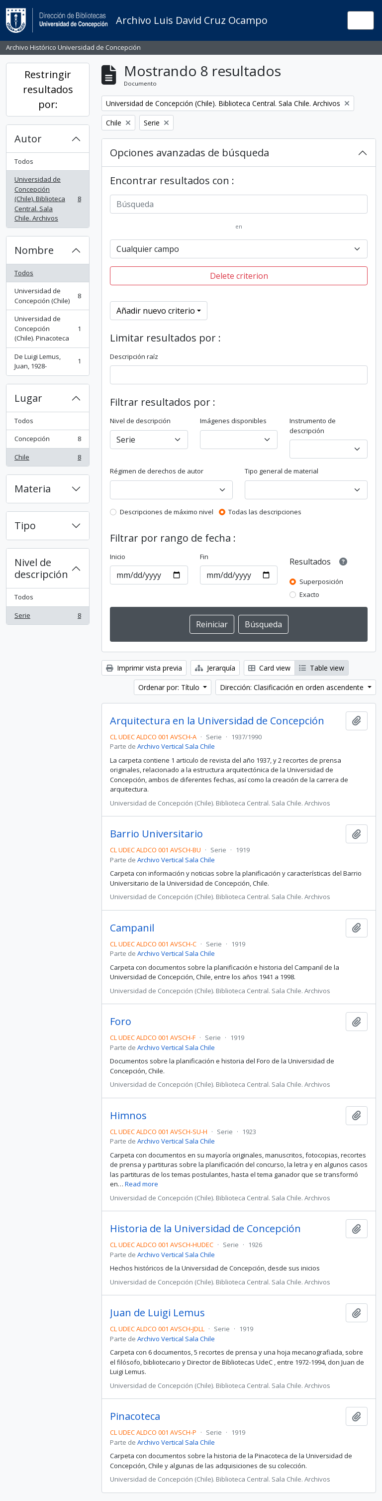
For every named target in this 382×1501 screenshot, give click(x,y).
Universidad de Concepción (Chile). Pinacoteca (47, 328)
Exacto (309, 594)
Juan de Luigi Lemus (157, 1313)
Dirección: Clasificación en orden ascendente (293, 687)
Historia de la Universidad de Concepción (205, 1229)
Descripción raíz (134, 356)
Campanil (132, 928)
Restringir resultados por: (48, 89)
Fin (204, 556)
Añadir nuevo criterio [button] (155, 310)
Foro (120, 1022)
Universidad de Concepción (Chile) (47, 295)
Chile (47, 459)
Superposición (321, 581)
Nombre (34, 250)
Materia (32, 488)
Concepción (47, 441)
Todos (23, 161)
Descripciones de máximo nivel (166, 511)
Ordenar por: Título (169, 687)
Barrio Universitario (156, 834)
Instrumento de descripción (312, 425)
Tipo (25, 525)
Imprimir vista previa (144, 668)
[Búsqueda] (239, 204)
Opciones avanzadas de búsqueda (189, 152)
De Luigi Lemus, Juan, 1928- (47, 361)
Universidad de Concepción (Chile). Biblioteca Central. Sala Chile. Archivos (47, 199)
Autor (28, 138)
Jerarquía (215, 668)
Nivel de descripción (41, 568)
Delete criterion (239, 275)
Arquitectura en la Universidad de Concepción (217, 721)
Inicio (117, 556)
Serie (47, 617)
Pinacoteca (135, 1416)
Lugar (28, 398)
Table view (321, 668)
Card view (269, 668)
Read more (141, 1183)
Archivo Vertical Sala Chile (176, 746)
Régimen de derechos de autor (156, 470)
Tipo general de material (281, 470)
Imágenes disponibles (233, 420)
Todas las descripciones (264, 511)
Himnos (128, 1116)
